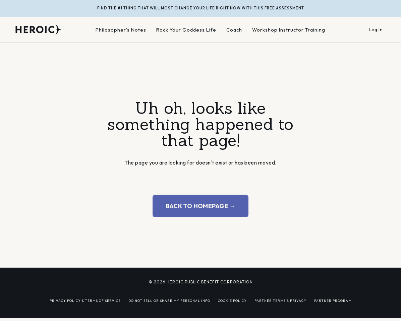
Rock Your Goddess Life (186, 30)
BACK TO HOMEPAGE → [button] (201, 206)
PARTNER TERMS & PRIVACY (280, 301)
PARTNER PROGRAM (333, 301)
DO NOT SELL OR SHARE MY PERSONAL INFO (169, 301)
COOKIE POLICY (232, 301)
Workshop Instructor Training (288, 30)
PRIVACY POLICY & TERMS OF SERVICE (85, 301)
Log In (376, 30)
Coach (234, 30)
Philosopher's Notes (121, 30)
